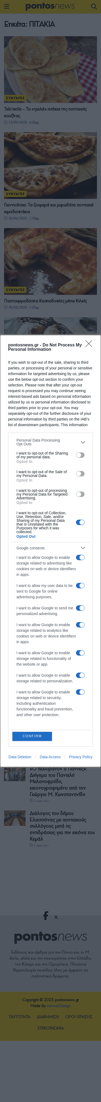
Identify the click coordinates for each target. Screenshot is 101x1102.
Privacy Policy (80, 757)
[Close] (90, 345)
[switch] (80, 455)
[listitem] (50, 442)
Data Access (50, 757)
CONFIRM (32, 736)
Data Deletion (20, 757)
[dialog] (50, 551)
